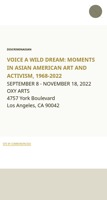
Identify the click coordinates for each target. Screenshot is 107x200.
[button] (95, 11)
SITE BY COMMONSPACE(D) (17, 143)
